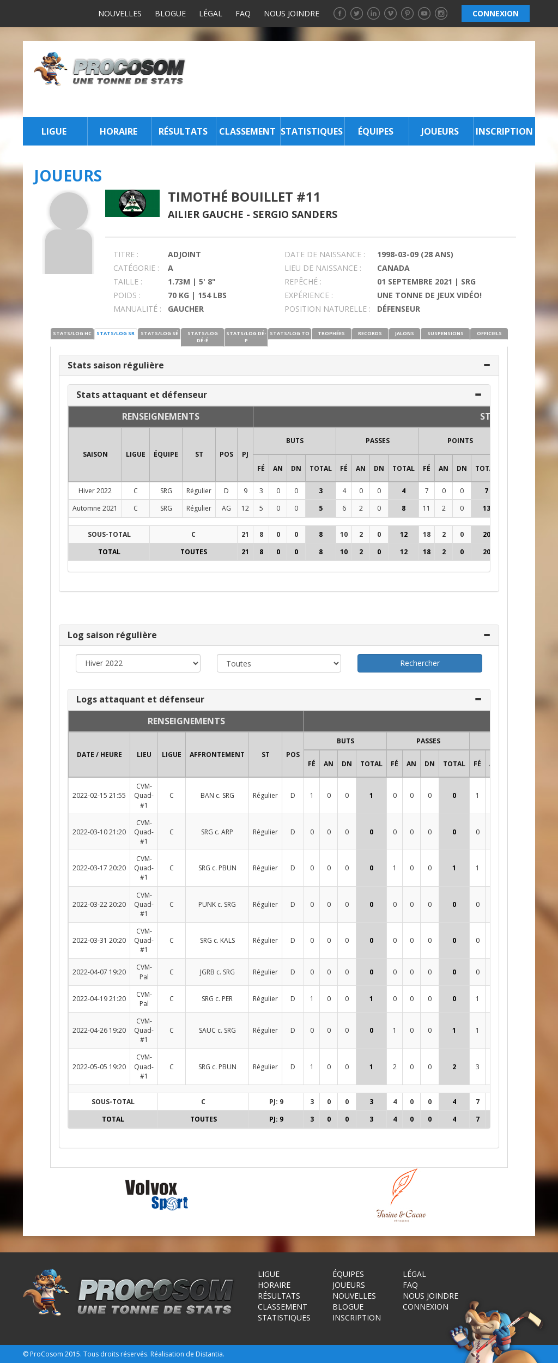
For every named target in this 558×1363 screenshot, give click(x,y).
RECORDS (370, 333)
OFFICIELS (489, 333)
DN (296, 468)
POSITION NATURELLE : (327, 309)
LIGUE (135, 454)
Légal (210, 13)
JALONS (404, 333)
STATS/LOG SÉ (159, 333)
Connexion (425, 1306)
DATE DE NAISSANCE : (324, 254)
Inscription (504, 131)
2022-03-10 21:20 (99, 832)
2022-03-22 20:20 (99, 904)
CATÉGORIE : (136, 268)
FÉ (261, 468)
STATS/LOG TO (290, 333)
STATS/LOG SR (115, 333)
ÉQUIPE (166, 454)
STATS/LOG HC (72, 333)
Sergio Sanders (295, 214)
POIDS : (127, 295)
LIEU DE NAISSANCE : (322, 268)
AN (278, 468)
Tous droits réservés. (116, 1354)
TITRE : (125, 254)
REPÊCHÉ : (303, 281)
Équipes (375, 131)
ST (199, 454)
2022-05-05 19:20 (99, 1066)
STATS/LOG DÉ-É (202, 337)
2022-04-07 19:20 (99, 972)
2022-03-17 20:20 (99, 868)
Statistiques (311, 131)
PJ (245, 454)
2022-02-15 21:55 (99, 795)
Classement (247, 131)
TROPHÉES (331, 333)
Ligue (53, 131)
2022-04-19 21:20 (99, 998)
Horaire (118, 131)
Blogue (170, 13)
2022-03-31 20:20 (99, 940)
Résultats (183, 131)
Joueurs (440, 131)
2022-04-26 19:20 (99, 1030)
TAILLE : (127, 281)
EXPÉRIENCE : (308, 295)
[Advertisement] (363, 79)
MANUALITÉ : (137, 309)
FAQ (243, 13)
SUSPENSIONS (445, 333)
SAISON (95, 454)
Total (321, 468)
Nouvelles (120, 13)
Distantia (209, 1354)
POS (226, 454)
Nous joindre (291, 13)
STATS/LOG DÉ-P (246, 337)
